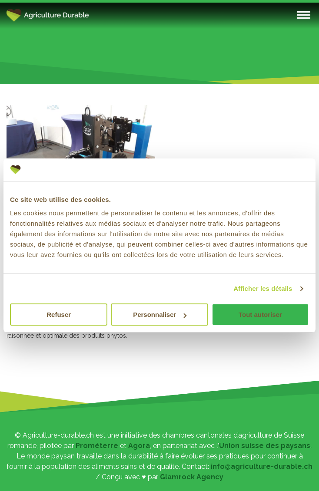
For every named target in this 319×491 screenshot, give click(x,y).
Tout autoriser (260, 314)
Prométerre (97, 446)
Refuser (59, 314)
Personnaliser (159, 314)
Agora (139, 446)
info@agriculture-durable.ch (261, 466)
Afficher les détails (262, 288)
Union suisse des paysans (264, 446)
